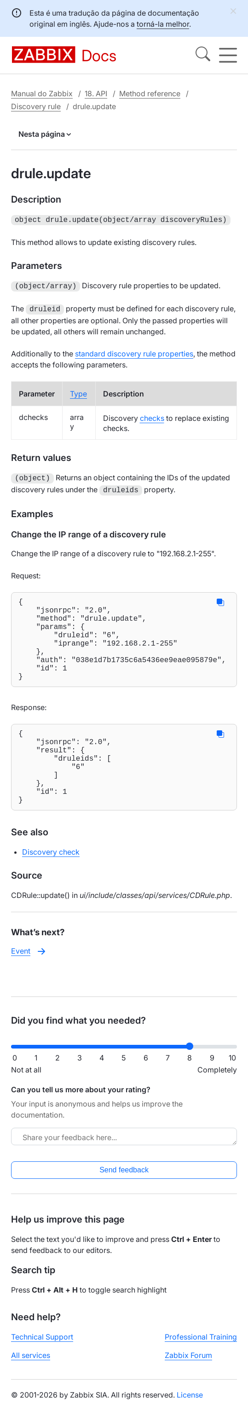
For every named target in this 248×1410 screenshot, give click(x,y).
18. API (96, 93)
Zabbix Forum (188, 1362)
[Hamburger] (228, 55)
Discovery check (51, 882)
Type (78, 391)
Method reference (149, 93)
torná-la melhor (163, 24)
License (190, 1402)
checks (152, 415)
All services (30, 1362)
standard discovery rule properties (134, 350)
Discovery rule (36, 106)
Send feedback (124, 1177)
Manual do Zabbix (42, 93)
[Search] (203, 55)
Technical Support (42, 1344)
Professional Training (201, 1344)
